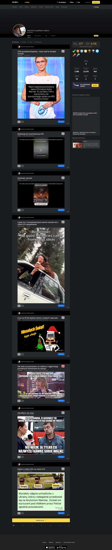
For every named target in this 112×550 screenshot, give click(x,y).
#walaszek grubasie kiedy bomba (40, 319)
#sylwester (25, 180)
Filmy (71, 2)
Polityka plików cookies (69, 542)
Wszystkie (16, 42)
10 (13, 525)
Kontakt (44, 542)
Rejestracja (96, 2)
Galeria (26, 7)
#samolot (27, 370)
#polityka (25, 471)
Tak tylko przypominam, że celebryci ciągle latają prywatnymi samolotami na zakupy (38, 367)
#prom (32, 135)
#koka (29, 414)
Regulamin (58, 542)
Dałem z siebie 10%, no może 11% (31, 469)
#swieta (24, 319)
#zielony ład (36, 370)
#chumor (28, 226)
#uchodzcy (30, 471)
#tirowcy (32, 414)
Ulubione (53, 35)
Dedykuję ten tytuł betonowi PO (31, 134)
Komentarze (39, 42)
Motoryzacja (64, 7)
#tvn (25, 55)
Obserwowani (38, 35)
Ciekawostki (34, 7)
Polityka (41, 7)
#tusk (24, 135)
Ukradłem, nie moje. (26, 413)
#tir (26, 414)
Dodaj (27, 2)
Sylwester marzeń (25, 178)
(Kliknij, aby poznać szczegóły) (86, 46)
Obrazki (24, 42)
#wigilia (31, 319)
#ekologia (31, 370)
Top (79, 2)
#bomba (28, 319)
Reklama (51, 542)
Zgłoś (68, 123)
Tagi (46, 35)
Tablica (29, 35)
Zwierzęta (14, 7)
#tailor (47, 370)
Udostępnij (61, 121)
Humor (21, 7)
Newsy (57, 7)
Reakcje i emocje (49, 7)
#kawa (24, 414)
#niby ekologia (42, 370)
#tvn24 (28, 55)
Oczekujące (62, 2)
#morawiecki (28, 135)
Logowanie (88, 2)
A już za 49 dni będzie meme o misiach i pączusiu (38, 318)
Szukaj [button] (97, 7)
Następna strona (41, 520)
